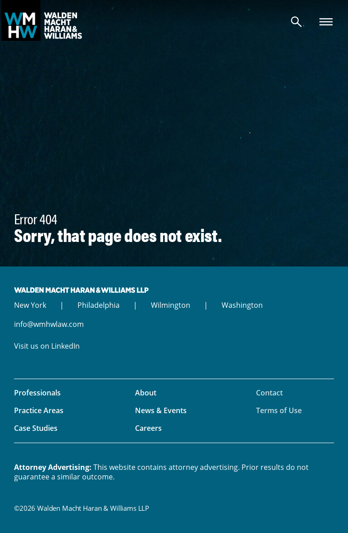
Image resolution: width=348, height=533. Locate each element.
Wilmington (170, 305)
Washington (242, 305)
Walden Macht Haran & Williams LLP (174, 20)
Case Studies (36, 428)
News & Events (161, 410)
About (145, 393)
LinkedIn (65, 346)
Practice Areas (38, 410)
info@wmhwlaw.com (49, 324)
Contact (269, 393)
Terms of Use (279, 410)
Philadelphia (98, 305)
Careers (148, 428)
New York (30, 305)
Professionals (37, 393)
